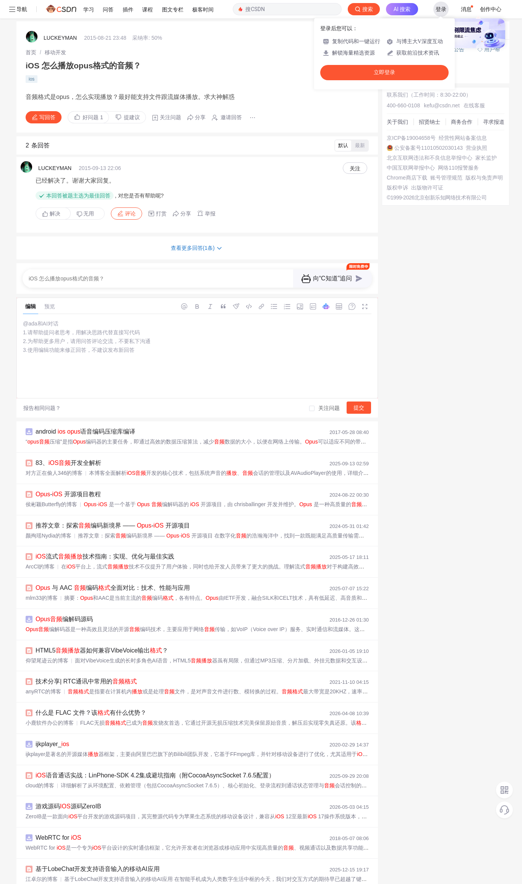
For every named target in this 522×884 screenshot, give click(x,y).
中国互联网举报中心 (411, 168)
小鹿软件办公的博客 (50, 723)
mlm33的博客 (42, 598)
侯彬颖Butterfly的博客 (51, 504)
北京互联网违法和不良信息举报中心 (429, 158)
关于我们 (397, 122)
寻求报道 (493, 122)
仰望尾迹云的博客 (47, 660)
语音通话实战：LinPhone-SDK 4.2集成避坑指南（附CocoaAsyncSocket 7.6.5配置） (155, 775)
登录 (441, 9)
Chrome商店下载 (407, 178)
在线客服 (474, 105)
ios (31, 79)
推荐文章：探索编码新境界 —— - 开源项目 (113, 525)
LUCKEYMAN (60, 38)
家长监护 (486, 158)
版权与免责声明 (484, 178)
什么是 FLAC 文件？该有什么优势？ (91, 712)
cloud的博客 (40, 785)
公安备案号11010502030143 (428, 148)
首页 (31, 52)
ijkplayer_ (52, 744)
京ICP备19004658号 (411, 138)
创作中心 (490, 9)
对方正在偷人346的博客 (54, 473)
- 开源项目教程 (68, 494)
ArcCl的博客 (40, 566)
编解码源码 (64, 619)
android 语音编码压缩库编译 (85, 431)
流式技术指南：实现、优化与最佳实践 (105, 556)
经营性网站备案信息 (463, 138)
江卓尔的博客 (42, 879)
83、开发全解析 (68, 463)
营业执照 (476, 148)
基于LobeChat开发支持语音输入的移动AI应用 (98, 869)
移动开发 (55, 52)
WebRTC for (58, 837)
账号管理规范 (446, 178)
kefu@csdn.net (442, 105)
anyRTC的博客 (43, 691)
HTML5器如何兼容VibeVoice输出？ (102, 650)
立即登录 (384, 72)
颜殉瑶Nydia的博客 (48, 536)
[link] (31, 52)
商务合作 (461, 122)
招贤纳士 (429, 122)
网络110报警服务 (458, 168)
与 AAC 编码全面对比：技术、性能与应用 (113, 587)
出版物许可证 (427, 188)
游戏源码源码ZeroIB (68, 806)
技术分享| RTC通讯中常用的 (86, 681)
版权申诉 (397, 188)
